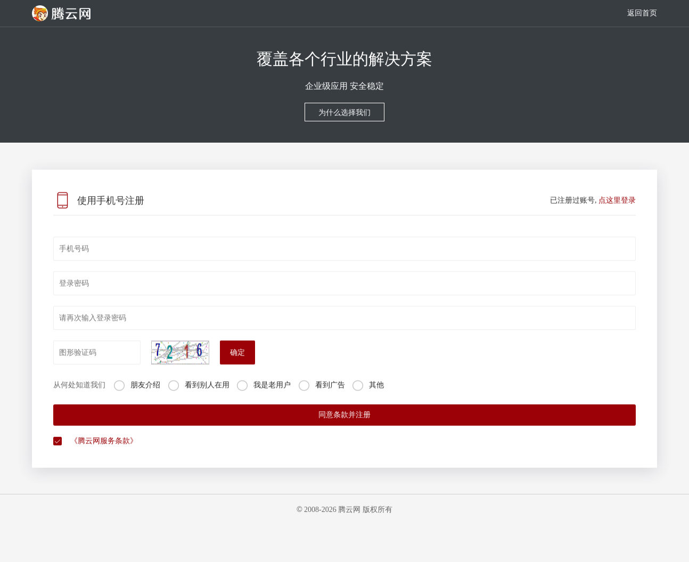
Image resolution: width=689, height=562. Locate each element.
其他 (376, 396)
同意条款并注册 (344, 426)
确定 (237, 364)
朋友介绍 (145, 396)
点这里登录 (617, 212)
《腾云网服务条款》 (103, 452)
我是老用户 (272, 396)
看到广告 (330, 396)
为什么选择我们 (344, 113)
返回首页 (642, 13)
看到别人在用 (207, 396)
